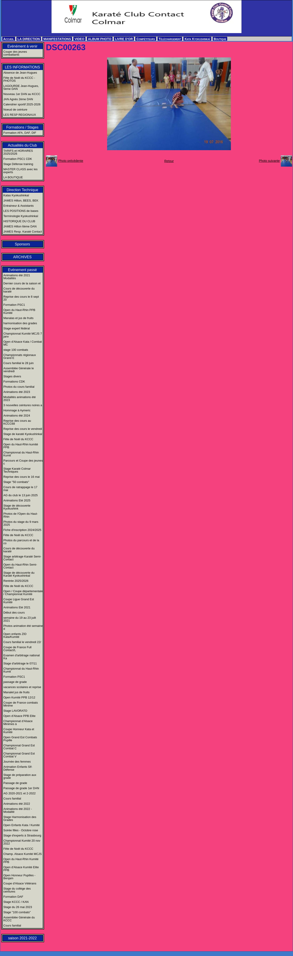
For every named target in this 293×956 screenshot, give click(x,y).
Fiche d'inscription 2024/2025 (22, 530)
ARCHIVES (22, 257)
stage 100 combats (15, 349)
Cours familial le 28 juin (18, 363)
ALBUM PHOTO (99, 39)
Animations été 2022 (16, 803)
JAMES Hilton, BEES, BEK (20, 200)
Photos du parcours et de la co (21, 542)
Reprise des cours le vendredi (22, 428)
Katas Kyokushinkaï (16, 195)
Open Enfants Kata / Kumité (21, 825)
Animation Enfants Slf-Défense (17, 768)
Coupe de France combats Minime (20, 704)
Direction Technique (22, 190)
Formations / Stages (22, 127)
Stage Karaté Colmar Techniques (17, 470)
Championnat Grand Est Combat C (19, 747)
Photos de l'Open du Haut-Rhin (20, 515)
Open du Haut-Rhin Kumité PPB (20, 860)
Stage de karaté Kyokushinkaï (22, 434)
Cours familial (12, 798)
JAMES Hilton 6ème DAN (19, 226)
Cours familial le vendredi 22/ (22, 642)
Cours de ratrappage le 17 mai (20, 488)
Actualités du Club (22, 145)
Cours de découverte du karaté (19, 290)
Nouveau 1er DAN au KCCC (21, 94)
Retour (169, 161)
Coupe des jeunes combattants (15, 53)
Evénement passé (22, 270)
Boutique (220, 39)
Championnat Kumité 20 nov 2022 (21, 842)
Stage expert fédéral (16, 328)
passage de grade (15, 682)
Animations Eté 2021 (16, 607)
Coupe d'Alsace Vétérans (19, 883)
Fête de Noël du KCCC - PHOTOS (19, 79)
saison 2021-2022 (22, 938)
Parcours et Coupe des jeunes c (23, 462)
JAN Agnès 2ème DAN (18, 99)
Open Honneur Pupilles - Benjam (19, 877)
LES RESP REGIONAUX (19, 114)
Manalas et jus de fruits (18, 318)
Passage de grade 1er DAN (21, 788)
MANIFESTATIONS (57, 39)
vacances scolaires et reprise (22, 687)
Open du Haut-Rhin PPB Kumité (19, 311)
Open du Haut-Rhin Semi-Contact (20, 566)
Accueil (8, 39)
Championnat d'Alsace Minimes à (18, 722)
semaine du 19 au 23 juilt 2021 (19, 619)
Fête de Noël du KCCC (18, 439)
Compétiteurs (145, 39)
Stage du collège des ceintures (17, 890)
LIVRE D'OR (124, 39)
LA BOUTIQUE (13, 177)
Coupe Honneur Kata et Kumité (18, 730)
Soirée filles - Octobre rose (20, 830)
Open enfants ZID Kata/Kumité (15, 635)
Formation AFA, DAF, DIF (19, 132)
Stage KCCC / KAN (16, 902)
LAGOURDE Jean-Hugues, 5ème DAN (21, 87)
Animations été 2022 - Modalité (17, 810)
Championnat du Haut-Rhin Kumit (21, 454)
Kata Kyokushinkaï (197, 39)
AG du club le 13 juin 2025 (20, 495)
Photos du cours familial (18, 386)
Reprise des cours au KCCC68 (17, 422)
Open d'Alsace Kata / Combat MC (22, 343)
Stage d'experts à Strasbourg (22, 835)
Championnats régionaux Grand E (19, 356)
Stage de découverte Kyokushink (16, 507)
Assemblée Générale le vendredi (18, 370)
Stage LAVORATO (15, 710)
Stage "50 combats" (16, 482)
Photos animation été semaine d (23, 627)
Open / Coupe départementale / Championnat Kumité (23, 592)
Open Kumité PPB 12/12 (19, 697)
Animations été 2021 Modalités (16, 277)
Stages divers (12, 376)
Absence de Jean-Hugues (20, 72)
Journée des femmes (17, 761)
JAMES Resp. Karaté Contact (22, 231)
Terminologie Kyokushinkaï (20, 216)
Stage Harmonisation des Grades (19, 818)
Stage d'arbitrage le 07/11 (20, 663)
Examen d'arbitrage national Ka (21, 657)
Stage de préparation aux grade (19, 776)
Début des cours (14, 612)
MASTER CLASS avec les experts (20, 171)
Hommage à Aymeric (16, 410)
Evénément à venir (22, 46)
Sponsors (22, 244)
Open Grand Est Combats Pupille (20, 739)
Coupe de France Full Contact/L (17, 649)
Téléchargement (170, 39)
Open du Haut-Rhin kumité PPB (20, 446)
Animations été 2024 (16, 415)
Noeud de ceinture (15, 109)
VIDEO (79, 39)
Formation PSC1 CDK (17, 159)
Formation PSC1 (14, 304)
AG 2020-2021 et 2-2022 (19, 793)
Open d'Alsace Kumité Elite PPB (21, 868)
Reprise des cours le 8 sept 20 (21, 298)
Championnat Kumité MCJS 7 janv (22, 335)
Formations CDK (14, 381)
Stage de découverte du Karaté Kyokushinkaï (18, 574)
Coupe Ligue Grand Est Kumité (18, 601)
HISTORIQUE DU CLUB (19, 221)
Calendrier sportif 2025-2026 (22, 104)
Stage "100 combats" (17, 912)
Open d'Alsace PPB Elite (19, 716)
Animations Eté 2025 (16, 500)
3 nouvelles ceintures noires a (22, 405)
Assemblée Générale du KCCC (19, 919)
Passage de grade (15, 783)
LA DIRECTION (29, 39)
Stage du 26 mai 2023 (17, 907)
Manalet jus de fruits (16, 692)
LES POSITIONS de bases (20, 211)
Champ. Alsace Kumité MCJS (22, 854)
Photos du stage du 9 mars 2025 (20, 523)
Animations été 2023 (16, 392)
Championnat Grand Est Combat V (19, 755)
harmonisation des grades (20, 323)
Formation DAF (13, 896)
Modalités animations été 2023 (19, 398)
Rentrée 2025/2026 (15, 580)
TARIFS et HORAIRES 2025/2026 (18, 152)
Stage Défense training (18, 164)
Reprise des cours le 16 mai (21, 476)
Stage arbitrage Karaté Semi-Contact (22, 558)
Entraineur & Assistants (18, 205)
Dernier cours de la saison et (22, 283)
